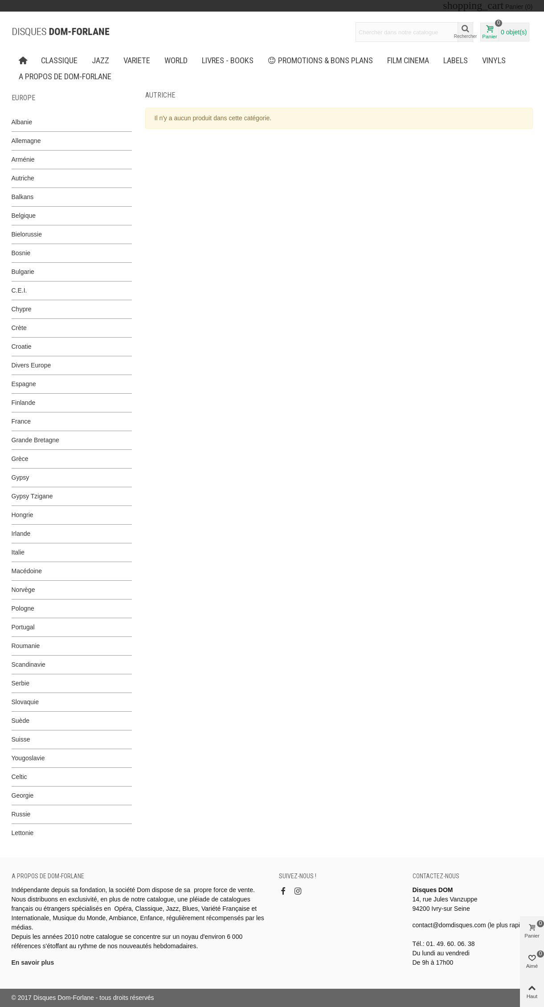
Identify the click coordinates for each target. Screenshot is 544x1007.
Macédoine (27, 571)
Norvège (23, 589)
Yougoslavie (28, 758)
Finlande (24, 402)
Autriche (23, 178)
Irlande (21, 533)
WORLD (176, 60)
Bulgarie (23, 271)
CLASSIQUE (59, 60)
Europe (23, 98)
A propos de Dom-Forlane (65, 77)
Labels (455, 60)
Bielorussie (27, 234)
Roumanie (26, 645)
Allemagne (26, 140)
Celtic (19, 776)
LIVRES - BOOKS (228, 60)
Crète (19, 327)
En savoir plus (33, 962)
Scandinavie (28, 664)
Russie (21, 814)
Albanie (22, 122)
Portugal (23, 627)
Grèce (20, 458)
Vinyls (494, 60)
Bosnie (21, 253)
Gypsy (20, 477)
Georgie (23, 795)
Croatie (22, 346)
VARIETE (136, 60)
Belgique (24, 215)
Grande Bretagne (35, 440)
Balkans (23, 196)
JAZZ (100, 60)
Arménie (23, 159)
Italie (18, 552)
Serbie (20, 683)
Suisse (21, 739)
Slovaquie (25, 701)
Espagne (24, 383)
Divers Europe (31, 365)
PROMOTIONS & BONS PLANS (320, 60)
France (21, 421)
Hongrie (22, 514)
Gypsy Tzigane (32, 496)
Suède (20, 720)
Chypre (22, 309)
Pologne (23, 608)
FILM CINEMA (408, 60)
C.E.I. (19, 290)
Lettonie (23, 832)
